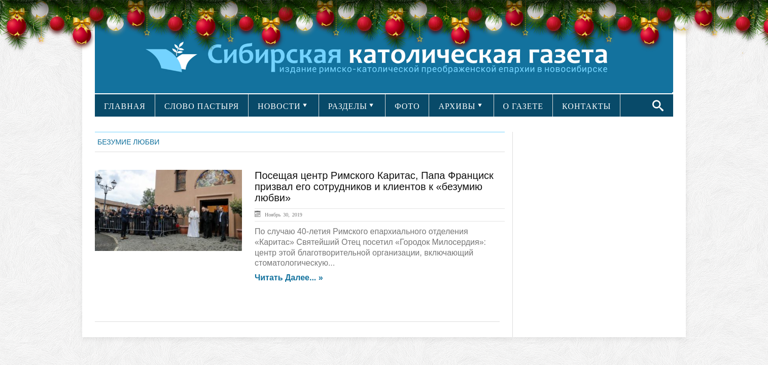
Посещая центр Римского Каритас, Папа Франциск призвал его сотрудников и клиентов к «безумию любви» (374, 186)
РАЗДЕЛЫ (347, 106)
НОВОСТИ (279, 106)
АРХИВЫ (456, 106)
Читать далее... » (289, 278)
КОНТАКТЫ (586, 106)
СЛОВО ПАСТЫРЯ (201, 106)
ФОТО (407, 106)
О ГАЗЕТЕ (523, 106)
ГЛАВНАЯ (125, 106)
